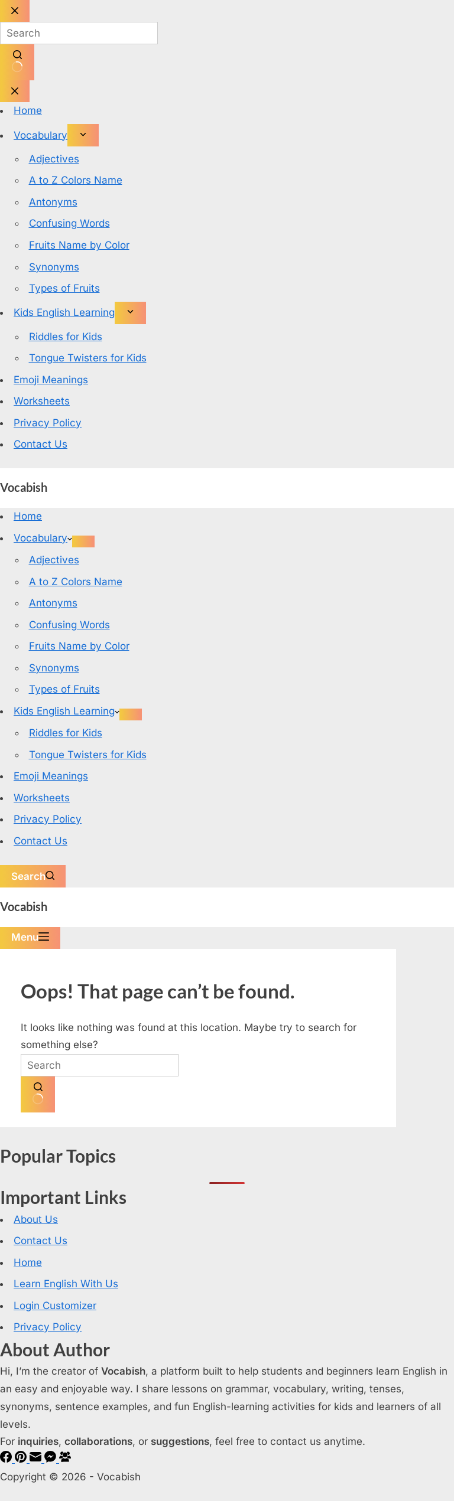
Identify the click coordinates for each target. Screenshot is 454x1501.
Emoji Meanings (51, 776)
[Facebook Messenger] (51, 1459)
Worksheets (42, 798)
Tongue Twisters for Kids (88, 755)
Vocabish (23, 487)
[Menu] (30, 938)
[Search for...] (100, 1065)
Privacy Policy (48, 819)
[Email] (37, 1459)
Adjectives (54, 560)
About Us (36, 1219)
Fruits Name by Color (79, 646)
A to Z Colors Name (75, 582)
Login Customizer (55, 1305)
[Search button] (38, 1094)
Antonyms (53, 603)
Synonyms (54, 668)
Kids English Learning (66, 711)
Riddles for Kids (65, 733)
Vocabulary (43, 538)
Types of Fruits (64, 689)
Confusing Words (69, 625)
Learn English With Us (66, 1284)
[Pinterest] (22, 1459)
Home (28, 516)
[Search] (33, 876)
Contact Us (40, 841)
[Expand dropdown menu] (83, 541)
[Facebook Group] (65, 1459)
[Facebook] (7, 1459)
